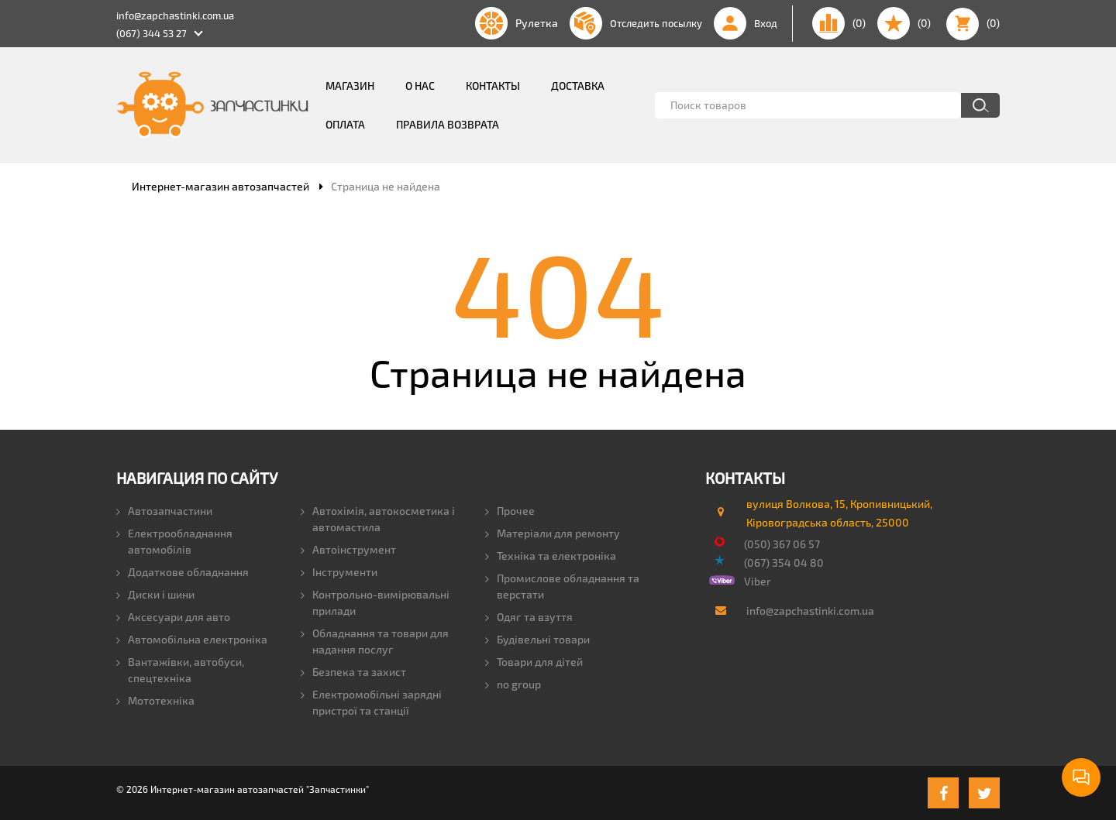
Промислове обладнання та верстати (562, 586)
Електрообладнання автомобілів (174, 541)
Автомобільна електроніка (191, 639)
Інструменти (339, 571)
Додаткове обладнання (182, 571)
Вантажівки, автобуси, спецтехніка (180, 669)
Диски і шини (155, 594)
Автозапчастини (164, 510)
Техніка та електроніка (550, 555)
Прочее (510, 510)
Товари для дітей (534, 661)
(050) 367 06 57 (782, 544)
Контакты (493, 85)
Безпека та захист (353, 671)
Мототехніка (155, 700)
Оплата (345, 124)
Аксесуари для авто (173, 616)
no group (513, 684)
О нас (420, 85)
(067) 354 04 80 (784, 562)
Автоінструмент (348, 549)
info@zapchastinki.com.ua (175, 15)
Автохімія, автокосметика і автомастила (378, 519)
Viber (757, 581)
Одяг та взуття (529, 616)
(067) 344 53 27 (151, 33)
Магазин (350, 85)
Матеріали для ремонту (552, 533)
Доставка (577, 85)
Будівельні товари (537, 639)
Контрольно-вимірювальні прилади (375, 602)
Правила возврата (447, 124)
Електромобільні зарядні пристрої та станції (371, 702)
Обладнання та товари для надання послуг (375, 641)
